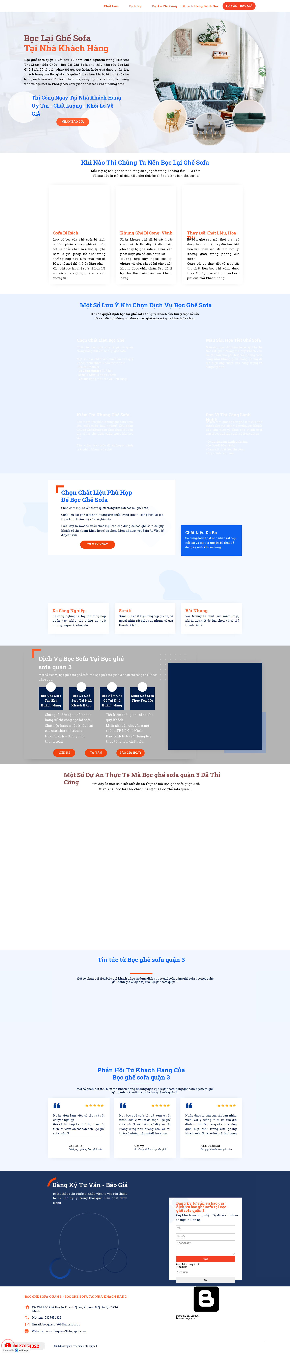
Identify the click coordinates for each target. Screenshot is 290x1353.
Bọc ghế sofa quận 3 (187, 1264)
